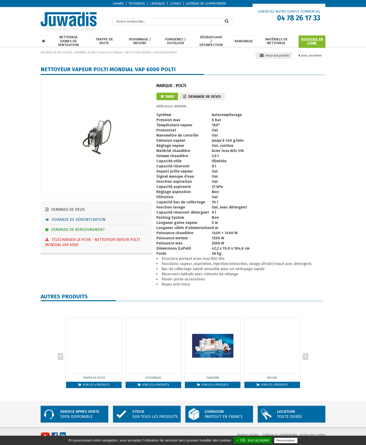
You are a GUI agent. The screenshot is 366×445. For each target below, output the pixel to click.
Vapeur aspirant (165, 52)
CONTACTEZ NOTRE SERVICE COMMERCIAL (289, 12)
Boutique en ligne (312, 41)
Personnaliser (286, 440)
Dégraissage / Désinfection (211, 41)
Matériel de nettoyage (56, 52)
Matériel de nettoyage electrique (99, 52)
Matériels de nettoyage (276, 41)
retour (274, 55)
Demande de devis (65, 209)
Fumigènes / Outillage (175, 41)
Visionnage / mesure (140, 41)
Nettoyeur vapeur (138, 52)
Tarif (167, 96)
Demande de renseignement (75, 229)
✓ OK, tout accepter (252, 440)
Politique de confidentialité (280, 434)
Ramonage (244, 41)
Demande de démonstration (75, 219)
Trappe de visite (104, 41)
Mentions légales (248, 434)
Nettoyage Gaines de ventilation (68, 41)
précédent (310, 55)
